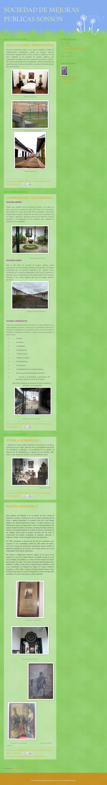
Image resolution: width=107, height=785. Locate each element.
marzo (67, 46)
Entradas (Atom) (17, 768)
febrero (67, 53)
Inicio (30, 763)
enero (67, 56)
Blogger (73, 780)
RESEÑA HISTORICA (22, 506)
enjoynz (55, 780)
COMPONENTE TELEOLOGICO (29, 198)
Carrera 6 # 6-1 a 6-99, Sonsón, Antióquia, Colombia (29, 756)
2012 (64, 43)
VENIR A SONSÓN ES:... (24, 440)
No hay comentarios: (12, 184)
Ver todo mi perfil (66, 82)
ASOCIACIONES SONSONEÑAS (30, 45)
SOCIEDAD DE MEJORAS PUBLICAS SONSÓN (71, 78)
